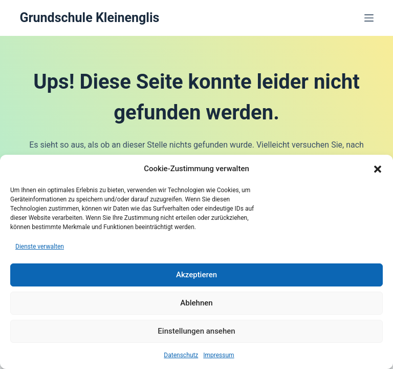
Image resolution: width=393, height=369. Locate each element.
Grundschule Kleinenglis (89, 17)
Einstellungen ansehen (196, 331)
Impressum (218, 355)
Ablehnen (196, 303)
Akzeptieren (196, 274)
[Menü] (369, 18)
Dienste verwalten (39, 246)
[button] (378, 169)
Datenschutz (181, 355)
